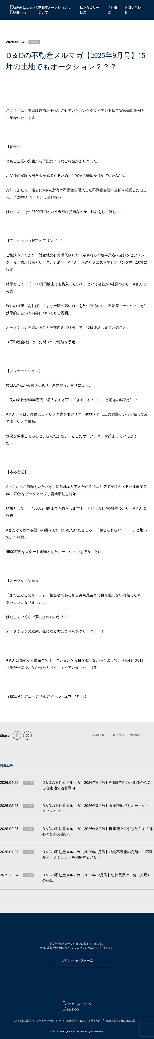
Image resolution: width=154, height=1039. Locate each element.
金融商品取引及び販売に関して (123, 1020)
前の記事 (98, 735)
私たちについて (21, 10)
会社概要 (112, 10)
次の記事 (136, 735)
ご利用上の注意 (22, 1020)
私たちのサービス (89, 10)
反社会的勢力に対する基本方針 (83, 1020)
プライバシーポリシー (48, 1020)
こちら (69, 631)
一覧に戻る (117, 735)
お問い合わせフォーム (77, 960)
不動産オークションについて (54, 10)
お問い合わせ (133, 10)
